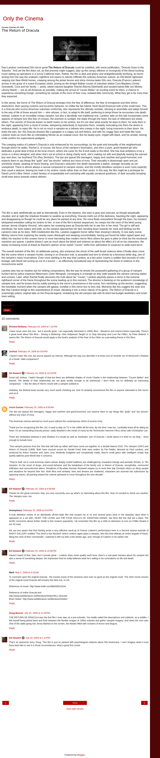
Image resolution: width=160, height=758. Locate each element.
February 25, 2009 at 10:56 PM (40, 551)
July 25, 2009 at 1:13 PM (37, 638)
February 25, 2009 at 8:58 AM (40, 489)
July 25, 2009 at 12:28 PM (37, 613)
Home (75, 703)
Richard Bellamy (18, 326)
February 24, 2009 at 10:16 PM (40, 373)
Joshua (13, 351)
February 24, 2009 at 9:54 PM (32, 351)
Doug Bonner (16, 613)
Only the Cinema (22, 19)
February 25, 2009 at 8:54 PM (37, 510)
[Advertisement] (75, 8)
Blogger (81, 755)
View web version (75, 709)
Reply (12, 342)
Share (6, 310)
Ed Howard (15, 373)
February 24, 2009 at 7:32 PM (42, 326)
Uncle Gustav (16, 407)
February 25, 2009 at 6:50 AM (39, 407)
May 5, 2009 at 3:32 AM (27, 572)
